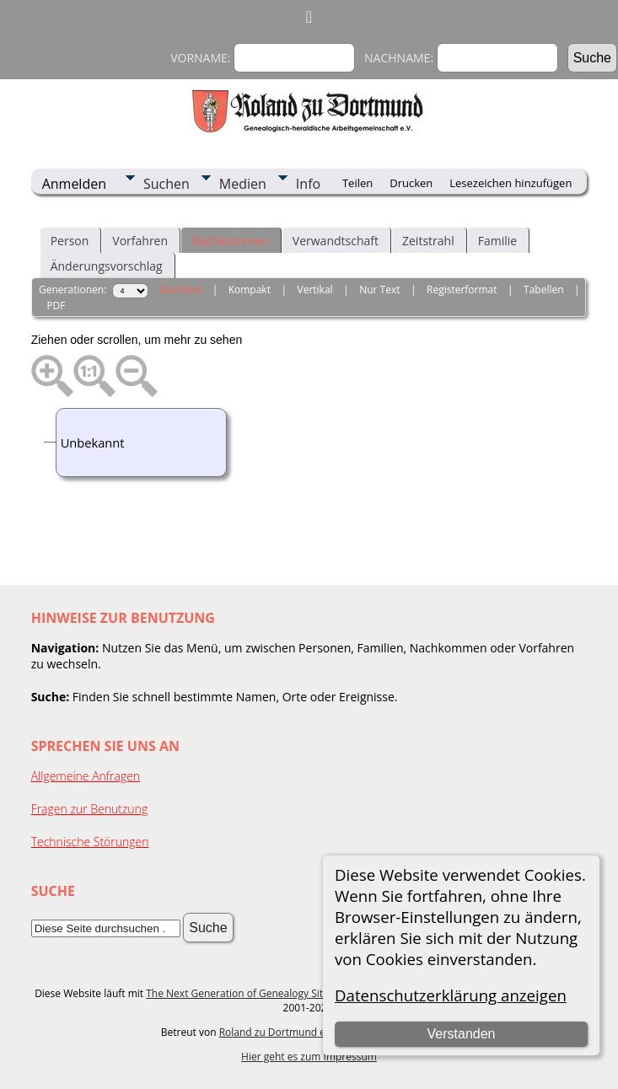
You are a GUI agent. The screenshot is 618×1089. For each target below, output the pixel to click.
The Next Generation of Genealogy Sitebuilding (256, 993)
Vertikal (315, 289)
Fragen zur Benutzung (89, 809)
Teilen (357, 182)
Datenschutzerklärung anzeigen (451, 995)
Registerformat (462, 289)
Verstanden (461, 1034)
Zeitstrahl (428, 241)
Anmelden (74, 183)
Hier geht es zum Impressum (309, 1056)
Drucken (411, 182)
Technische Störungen (90, 842)
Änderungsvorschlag (107, 266)
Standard (180, 289)
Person (70, 241)
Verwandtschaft (336, 241)
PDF (55, 305)
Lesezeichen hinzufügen (510, 182)
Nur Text (379, 289)
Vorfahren (140, 241)
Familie (497, 241)
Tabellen (544, 289)
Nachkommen (230, 241)
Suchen (166, 183)
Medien (242, 183)
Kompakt (249, 289)
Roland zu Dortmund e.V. (278, 1032)
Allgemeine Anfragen (86, 776)
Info (308, 183)
